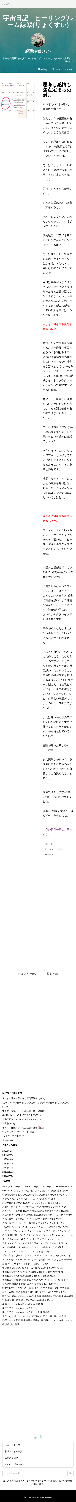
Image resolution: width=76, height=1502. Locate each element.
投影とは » (53, 973)
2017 (4, 1176)
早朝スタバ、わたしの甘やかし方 (18, 1115)
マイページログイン (15, 1464)
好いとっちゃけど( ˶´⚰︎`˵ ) (15, 1132)
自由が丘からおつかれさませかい (18, 1119)
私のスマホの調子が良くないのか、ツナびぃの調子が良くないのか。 (36, 1102)
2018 (4, 1172)
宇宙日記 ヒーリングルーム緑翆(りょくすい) (38, 21)
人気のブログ (11, 1458)
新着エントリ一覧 (13, 1451)
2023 (4, 1151)
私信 (4, 1140)
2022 (4, 1155)
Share (68, 69)
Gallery (42, 69)
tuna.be (38, 1437)
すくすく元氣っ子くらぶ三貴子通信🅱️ (21, 1127)
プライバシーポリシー (35, 1480)
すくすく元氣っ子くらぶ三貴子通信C (20, 1111)
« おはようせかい (27, 973)
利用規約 (52, 1480)
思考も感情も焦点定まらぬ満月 (57, 89)
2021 (4, 1159)
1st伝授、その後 (10, 1136)
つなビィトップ (12, 1445)
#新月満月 (50, 844)
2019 (4, 1167)
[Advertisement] (38, 920)
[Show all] (69, 61)
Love (56, 69)
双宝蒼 (5, 1123)
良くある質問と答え (13, 1480)
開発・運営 (38, 1484)
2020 (4, 1163)
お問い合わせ (65, 1480)
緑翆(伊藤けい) (38, 51)
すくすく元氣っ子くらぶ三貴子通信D (20, 1098)
